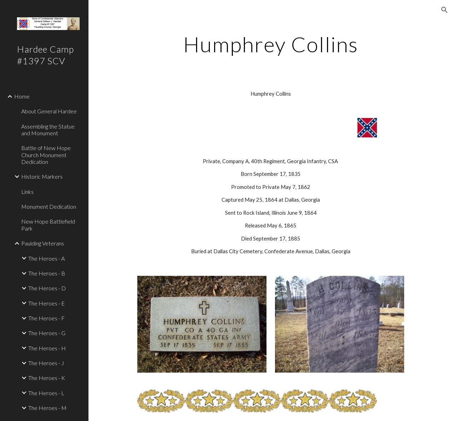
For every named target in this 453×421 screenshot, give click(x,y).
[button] (444, 9)
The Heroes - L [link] (46, 393)
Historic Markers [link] (42, 176)
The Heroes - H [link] (47, 348)
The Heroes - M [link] (47, 407)
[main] (271, 44)
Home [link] (22, 96)
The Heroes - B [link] (46, 273)
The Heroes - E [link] (46, 303)
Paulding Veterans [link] (42, 243)
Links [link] (27, 191)
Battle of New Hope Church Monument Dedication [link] (46, 154)
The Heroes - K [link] (46, 377)
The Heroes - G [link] (46, 333)
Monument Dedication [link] (48, 206)
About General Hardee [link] (49, 111)
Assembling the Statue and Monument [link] (48, 129)
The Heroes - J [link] (46, 363)
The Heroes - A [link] (46, 258)
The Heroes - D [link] (47, 288)
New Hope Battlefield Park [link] (48, 224)
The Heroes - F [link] (46, 318)
